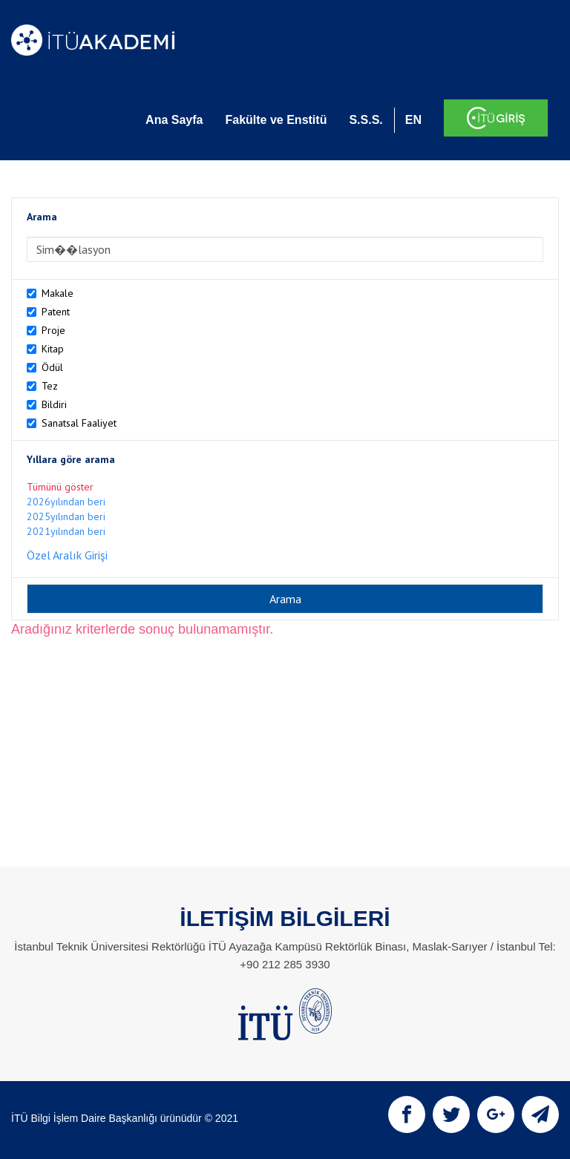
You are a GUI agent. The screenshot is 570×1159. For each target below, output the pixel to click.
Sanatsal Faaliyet (79, 423)
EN (413, 120)
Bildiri (54, 404)
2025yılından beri (66, 516)
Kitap (53, 348)
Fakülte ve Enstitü (276, 120)
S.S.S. (365, 120)
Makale (57, 293)
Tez (50, 386)
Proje (53, 330)
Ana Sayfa (174, 120)
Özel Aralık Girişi (67, 555)
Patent (56, 311)
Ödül (52, 367)
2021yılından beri (66, 531)
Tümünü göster (60, 486)
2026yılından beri (66, 501)
